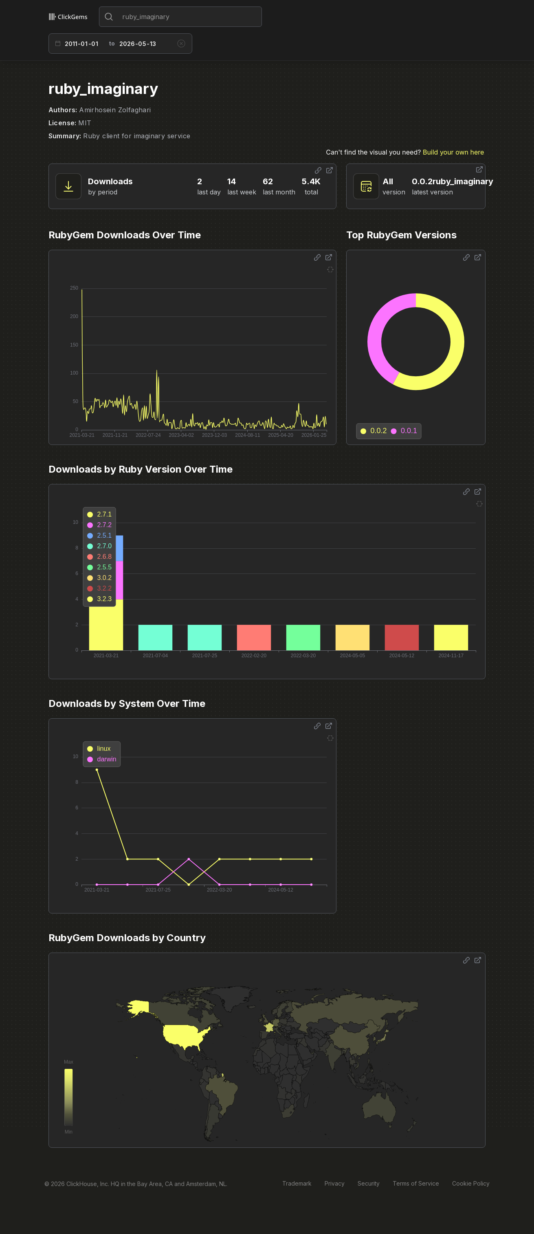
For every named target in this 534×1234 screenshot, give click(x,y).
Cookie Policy (471, 1183)
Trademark (297, 1183)
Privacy (335, 1183)
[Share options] (318, 170)
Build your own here (453, 152)
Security (369, 1183)
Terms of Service (416, 1183)
